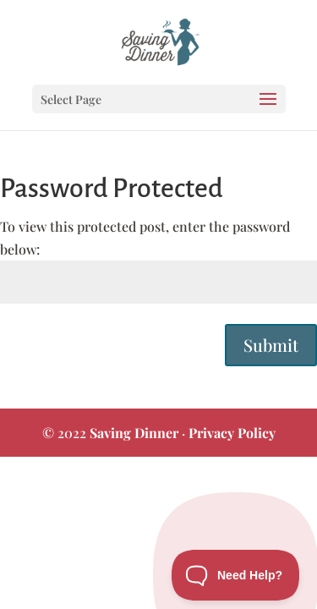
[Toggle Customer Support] (236, 575)
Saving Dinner (134, 433)
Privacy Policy (232, 433)
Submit (270, 344)
